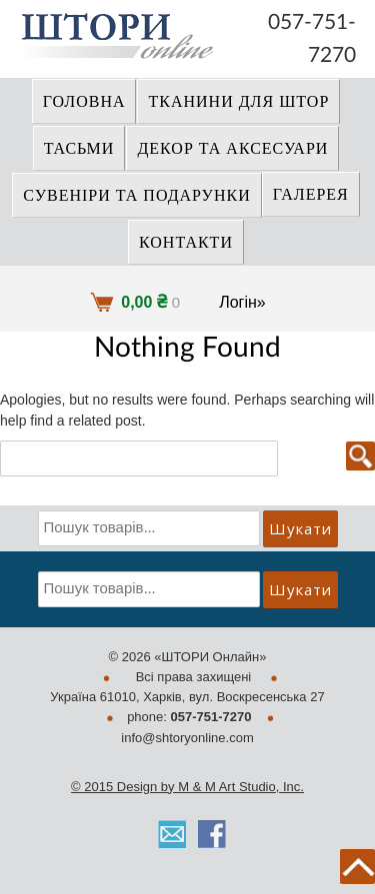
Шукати (300, 528)
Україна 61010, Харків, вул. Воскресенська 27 (187, 696)
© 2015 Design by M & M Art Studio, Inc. (187, 786)
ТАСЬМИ (79, 149)
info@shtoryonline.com (187, 737)
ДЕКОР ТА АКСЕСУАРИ (232, 149)
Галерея (311, 195)
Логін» (242, 302)
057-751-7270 (312, 24)
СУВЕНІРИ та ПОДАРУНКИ (137, 196)
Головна (84, 102)
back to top (357, 866)
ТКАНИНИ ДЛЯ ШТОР (238, 102)
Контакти (186, 243)
